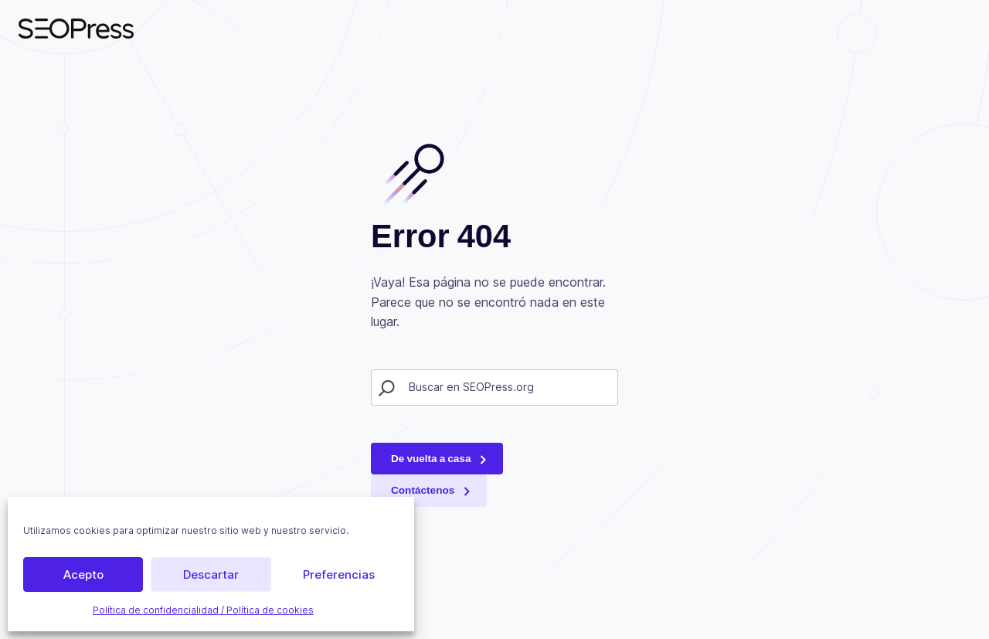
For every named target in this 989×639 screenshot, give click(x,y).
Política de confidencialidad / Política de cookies (203, 610)
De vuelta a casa (431, 458)
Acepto (83, 574)
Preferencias (339, 574)
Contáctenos (422, 490)
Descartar (211, 574)
